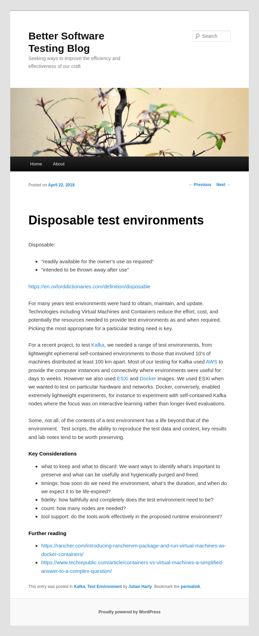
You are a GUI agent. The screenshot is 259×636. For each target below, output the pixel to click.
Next (224, 184)
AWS (212, 362)
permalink (190, 586)
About (58, 163)
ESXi (122, 378)
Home (36, 163)
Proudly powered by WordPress (129, 612)
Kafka (97, 345)
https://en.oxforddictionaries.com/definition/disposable (89, 286)
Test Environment (104, 586)
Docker (148, 378)
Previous (200, 184)
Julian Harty (140, 586)
